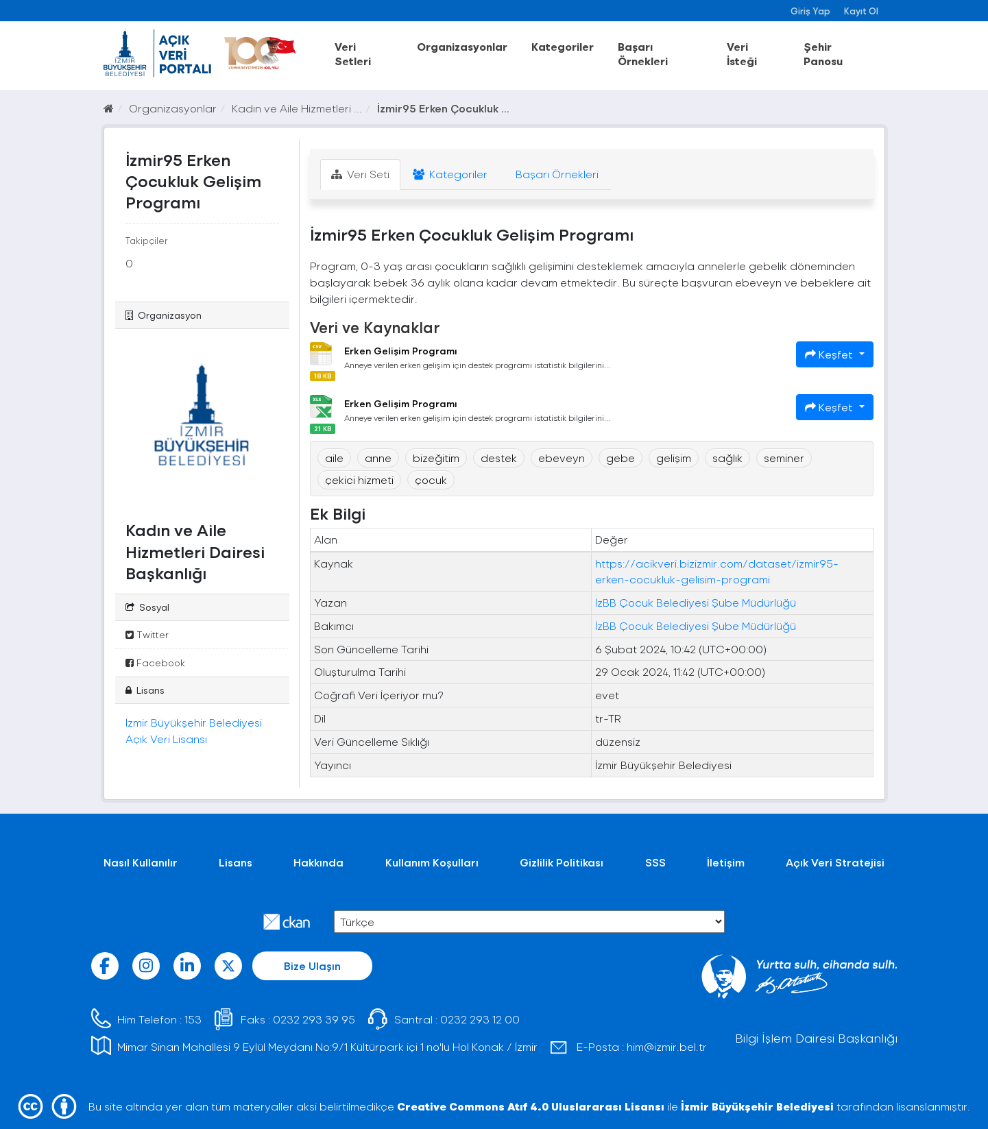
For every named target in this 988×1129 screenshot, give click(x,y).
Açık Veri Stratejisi (835, 862)
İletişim (726, 862)
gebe (620, 457)
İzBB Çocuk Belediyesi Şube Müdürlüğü (695, 602)
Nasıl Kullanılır (141, 862)
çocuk (431, 479)
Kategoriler (562, 46)
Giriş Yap (810, 10)
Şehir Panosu (823, 53)
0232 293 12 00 (480, 1019)
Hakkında (318, 862)
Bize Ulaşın (312, 965)
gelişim (673, 457)
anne (378, 457)
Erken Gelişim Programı (400, 350)
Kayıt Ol (861, 10)
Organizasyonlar (462, 46)
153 (193, 1019)
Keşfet (830, 354)
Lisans (235, 862)
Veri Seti (360, 174)
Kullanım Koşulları (432, 862)
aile (334, 457)
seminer (784, 457)
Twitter (147, 634)
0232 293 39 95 (314, 1019)
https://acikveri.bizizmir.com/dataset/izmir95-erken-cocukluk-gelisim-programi (717, 571)
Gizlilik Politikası (561, 862)
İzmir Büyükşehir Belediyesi (757, 1106)
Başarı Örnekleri (643, 53)
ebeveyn (561, 457)
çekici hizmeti (359, 479)
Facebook (155, 662)
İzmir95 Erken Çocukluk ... (443, 108)
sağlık (727, 457)
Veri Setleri (353, 53)
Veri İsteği (742, 53)
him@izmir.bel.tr (667, 1046)
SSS (655, 862)
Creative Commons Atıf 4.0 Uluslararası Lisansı (530, 1106)
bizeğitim (436, 457)
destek (499, 457)
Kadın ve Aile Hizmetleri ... (297, 108)
